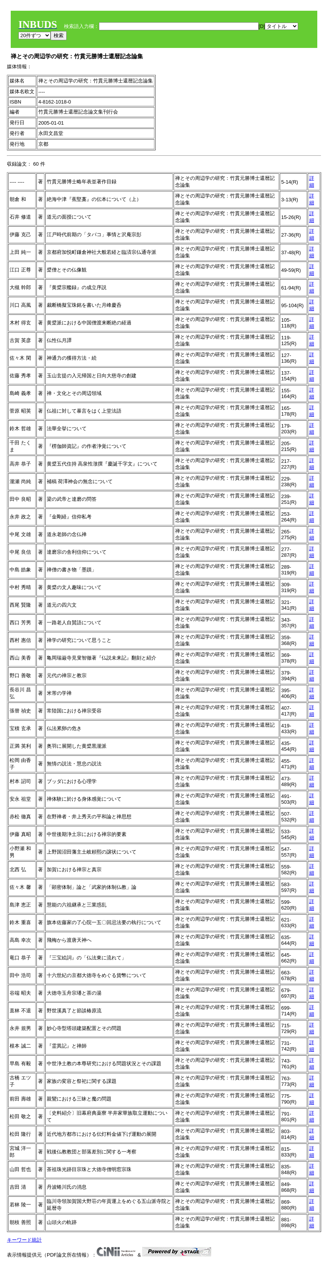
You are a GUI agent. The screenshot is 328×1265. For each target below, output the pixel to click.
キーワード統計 (24, 1240)
